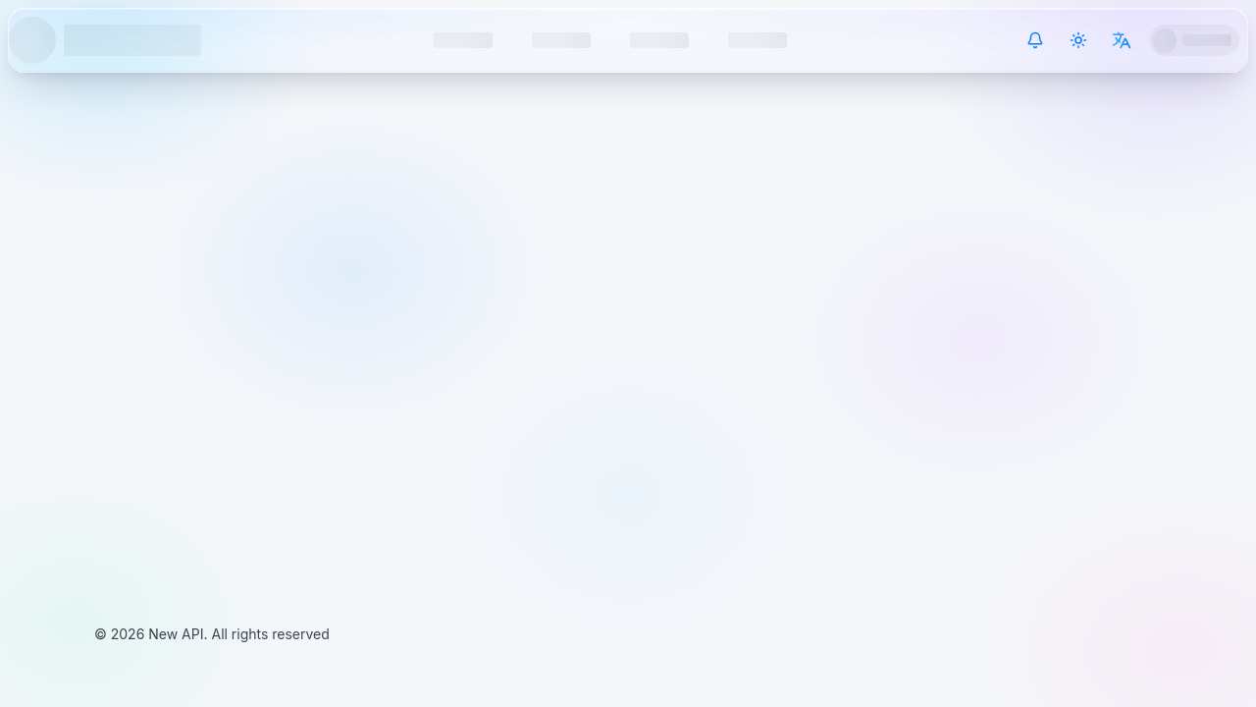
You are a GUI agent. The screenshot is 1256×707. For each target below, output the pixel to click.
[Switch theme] (1078, 40)
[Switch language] (1121, 40)
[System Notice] (1035, 40)
